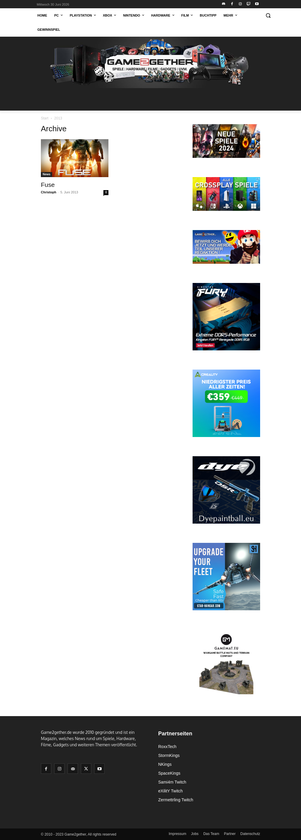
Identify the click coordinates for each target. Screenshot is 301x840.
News (46, 174)
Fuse (48, 184)
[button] (268, 15)
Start (44, 118)
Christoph (48, 192)
